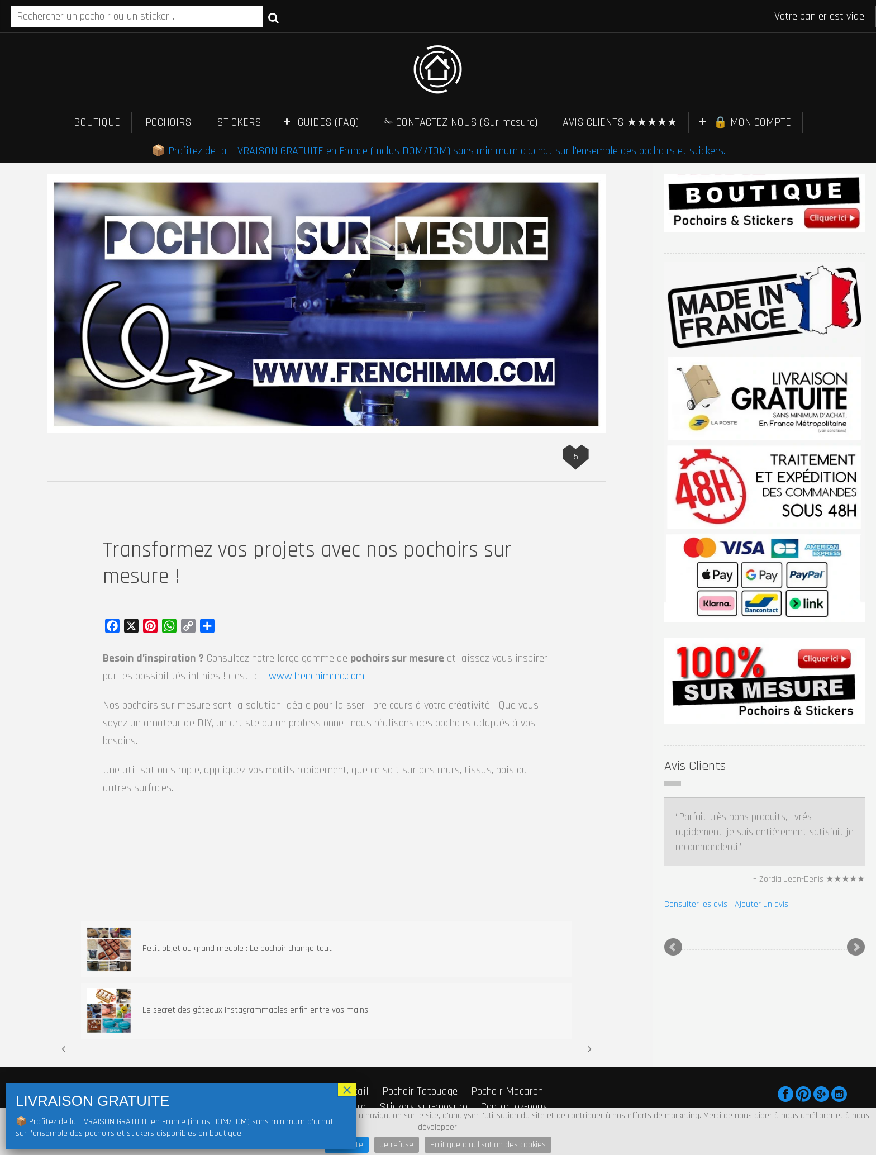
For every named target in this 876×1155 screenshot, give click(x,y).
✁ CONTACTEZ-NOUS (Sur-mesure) (460, 122)
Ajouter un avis (761, 904)
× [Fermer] (347, 1089)
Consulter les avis (695, 904)
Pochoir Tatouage (420, 1091)
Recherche (273, 17)
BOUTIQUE (97, 122)
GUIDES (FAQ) (328, 122)
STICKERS (239, 122)
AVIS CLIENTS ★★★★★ (620, 122)
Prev (673, 947)
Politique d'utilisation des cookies (488, 1144)
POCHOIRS (168, 122)
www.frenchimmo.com (316, 676)
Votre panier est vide (819, 16)
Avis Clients (695, 766)
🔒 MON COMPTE (752, 122)
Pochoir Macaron (507, 1091)
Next (856, 947)
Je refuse (396, 1144)
